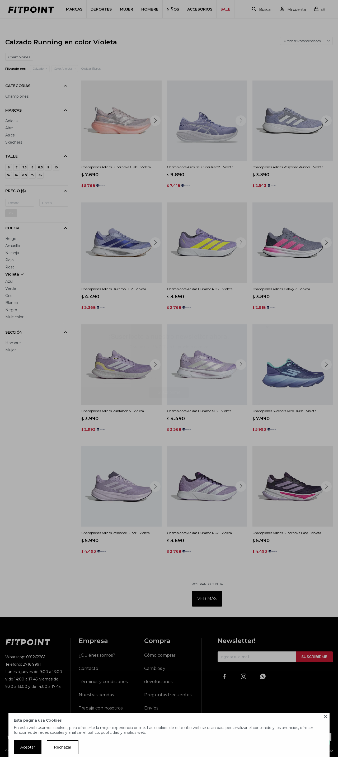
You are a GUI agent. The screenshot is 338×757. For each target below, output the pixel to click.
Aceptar (27, 747)
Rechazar (62, 747)
